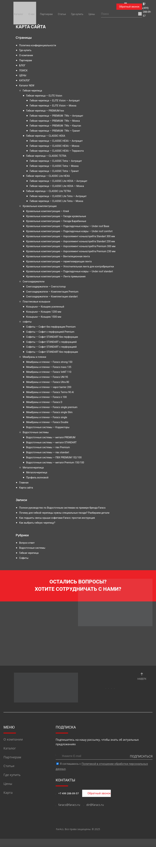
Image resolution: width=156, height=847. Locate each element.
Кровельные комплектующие (40, 206)
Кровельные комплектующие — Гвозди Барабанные (56, 221)
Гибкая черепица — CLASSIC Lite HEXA (48, 176)
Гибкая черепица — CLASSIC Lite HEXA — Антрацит (58, 181)
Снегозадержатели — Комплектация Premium (52, 291)
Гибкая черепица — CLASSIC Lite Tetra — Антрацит (58, 196)
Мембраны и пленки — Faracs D (44, 402)
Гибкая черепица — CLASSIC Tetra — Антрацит (56, 161)
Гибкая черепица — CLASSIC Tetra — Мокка (54, 166)
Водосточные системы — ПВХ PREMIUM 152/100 (54, 457)
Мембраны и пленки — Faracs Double (47, 422)
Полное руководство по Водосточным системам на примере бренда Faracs (62, 507)
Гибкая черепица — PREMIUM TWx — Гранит (55, 130)
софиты (27, 321)
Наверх (141, 684)
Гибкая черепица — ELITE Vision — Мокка (53, 105)
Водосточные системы (36, 432)
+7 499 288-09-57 (68, 801)
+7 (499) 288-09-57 (97, 6)
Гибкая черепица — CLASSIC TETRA (46, 155)
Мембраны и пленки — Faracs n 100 (46, 397)
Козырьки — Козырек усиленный (45, 306)
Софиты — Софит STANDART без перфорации (52, 336)
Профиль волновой (37, 477)
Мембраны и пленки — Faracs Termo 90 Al (50, 392)
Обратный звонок (129, 6)
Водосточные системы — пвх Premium (48, 447)
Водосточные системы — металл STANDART (51, 442)
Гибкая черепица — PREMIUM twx (45, 110)
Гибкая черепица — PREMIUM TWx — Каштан (55, 125)
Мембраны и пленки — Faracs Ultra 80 (47, 382)
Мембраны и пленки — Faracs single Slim (49, 412)
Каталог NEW (26, 85)
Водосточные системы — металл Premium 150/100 (55, 462)
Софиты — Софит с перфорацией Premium (50, 331)
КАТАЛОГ (24, 80)
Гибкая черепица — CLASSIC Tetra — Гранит (54, 171)
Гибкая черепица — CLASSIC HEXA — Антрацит (56, 140)
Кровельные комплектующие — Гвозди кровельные (56, 216)
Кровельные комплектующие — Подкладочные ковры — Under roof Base (67, 226)
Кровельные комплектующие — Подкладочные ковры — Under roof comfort (69, 231)
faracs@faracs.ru (67, 6)
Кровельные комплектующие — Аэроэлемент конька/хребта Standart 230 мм (70, 241)
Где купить (77, 14)
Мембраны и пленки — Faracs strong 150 (49, 362)
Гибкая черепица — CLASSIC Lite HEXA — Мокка (57, 186)
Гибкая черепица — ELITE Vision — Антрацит (55, 100)
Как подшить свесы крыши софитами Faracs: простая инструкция (57, 517)
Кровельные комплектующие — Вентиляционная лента (58, 256)
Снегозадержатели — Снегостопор (46, 286)
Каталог (18, 14)
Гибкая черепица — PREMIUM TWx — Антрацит (56, 115)
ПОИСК (23, 70)
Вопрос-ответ (27, 542)
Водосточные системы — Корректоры (47, 427)
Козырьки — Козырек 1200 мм (43, 311)
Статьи (62, 14)
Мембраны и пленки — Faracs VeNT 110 (48, 372)
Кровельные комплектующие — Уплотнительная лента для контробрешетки (70, 266)
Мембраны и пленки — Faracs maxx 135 (48, 367)
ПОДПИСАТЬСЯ (141, 764)
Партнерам (46, 14)
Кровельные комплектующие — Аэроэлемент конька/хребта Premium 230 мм (70, 251)
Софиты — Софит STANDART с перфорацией (51, 342)
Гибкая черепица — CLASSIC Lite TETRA (48, 191)
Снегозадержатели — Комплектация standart (52, 296)
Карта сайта (26, 487)
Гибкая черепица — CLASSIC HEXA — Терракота (57, 150)
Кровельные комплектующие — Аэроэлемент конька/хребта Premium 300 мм (70, 246)
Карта (8, 801)
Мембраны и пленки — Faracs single (46, 417)
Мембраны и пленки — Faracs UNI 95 (47, 377)
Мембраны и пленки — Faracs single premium (51, 407)
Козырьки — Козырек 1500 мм (43, 316)
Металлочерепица (33, 467)
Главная (23, 482)
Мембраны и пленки (34, 357)
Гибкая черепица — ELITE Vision (44, 95)
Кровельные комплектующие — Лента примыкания (56, 276)
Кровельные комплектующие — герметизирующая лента (59, 261)
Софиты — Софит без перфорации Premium (51, 326)
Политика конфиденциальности (37, 45)
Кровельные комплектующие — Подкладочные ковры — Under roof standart (69, 271)
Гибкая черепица (32, 90)
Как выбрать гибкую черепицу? (37, 522)
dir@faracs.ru (95, 813)
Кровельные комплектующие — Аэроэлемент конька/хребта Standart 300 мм (70, 236)
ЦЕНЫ (22, 75)
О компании (26, 55)
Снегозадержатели (33, 281)
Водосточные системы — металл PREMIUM (50, 437)
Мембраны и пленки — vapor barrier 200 (48, 387)
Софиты (23, 558)
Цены (91, 14)
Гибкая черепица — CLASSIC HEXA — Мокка (54, 146)
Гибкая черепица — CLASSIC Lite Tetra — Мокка (56, 201)
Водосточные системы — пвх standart (47, 452)
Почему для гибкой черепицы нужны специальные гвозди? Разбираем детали (64, 512)
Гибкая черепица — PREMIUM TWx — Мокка (55, 120)
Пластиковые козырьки (36, 301)
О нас (31, 14)
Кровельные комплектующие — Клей (47, 211)
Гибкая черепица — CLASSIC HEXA (45, 135)
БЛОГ (22, 65)
